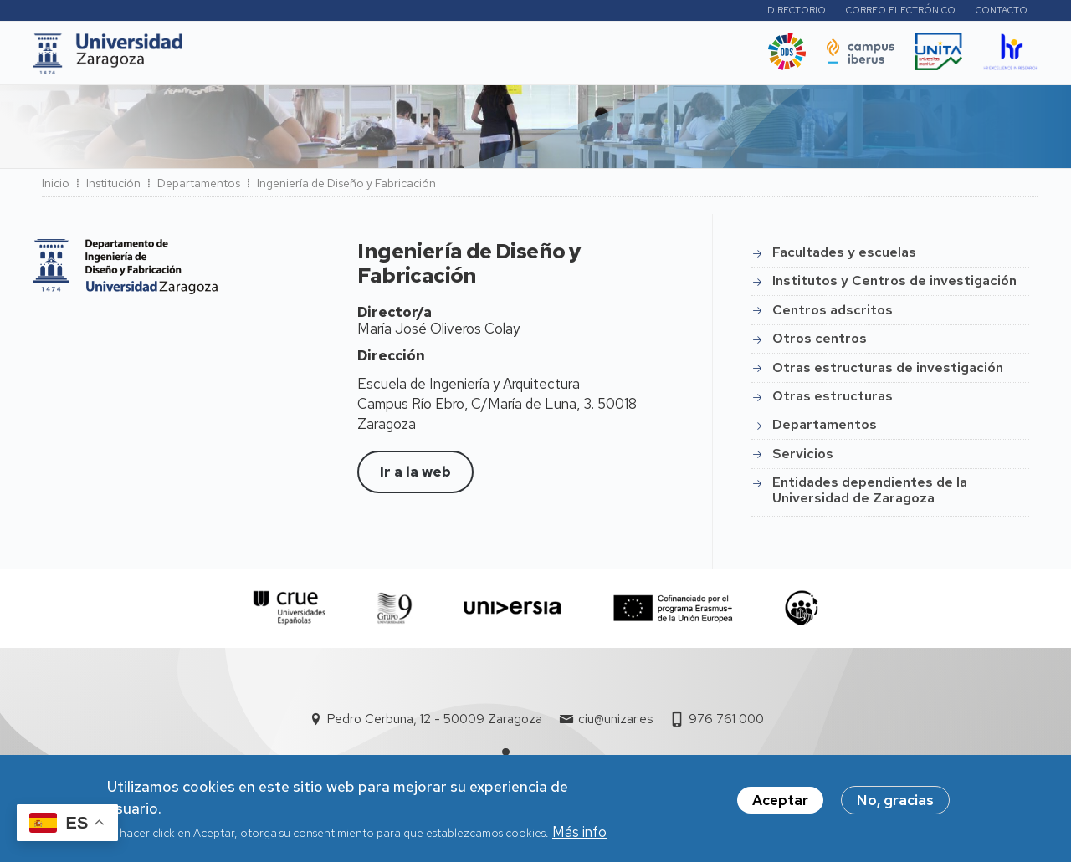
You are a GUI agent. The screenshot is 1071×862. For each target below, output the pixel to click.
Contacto (1001, 12)
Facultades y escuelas (844, 257)
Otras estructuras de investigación (887, 372)
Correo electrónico (901, 12)
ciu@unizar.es (615, 724)
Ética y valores (689, 57)
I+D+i (378, 57)
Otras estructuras (832, 401)
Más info (579, 832)
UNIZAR (234, 57)
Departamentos (198, 188)
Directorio (796, 12)
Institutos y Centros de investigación (894, 285)
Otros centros (819, 343)
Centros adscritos (832, 315)
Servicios (802, 458)
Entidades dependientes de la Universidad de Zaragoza (869, 494)
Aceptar (780, 800)
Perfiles (707, 12)
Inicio (55, 188)
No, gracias (895, 800)
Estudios (311, 57)
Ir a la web (415, 476)
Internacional (460, 57)
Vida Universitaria (568, 57)
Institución (113, 188)
